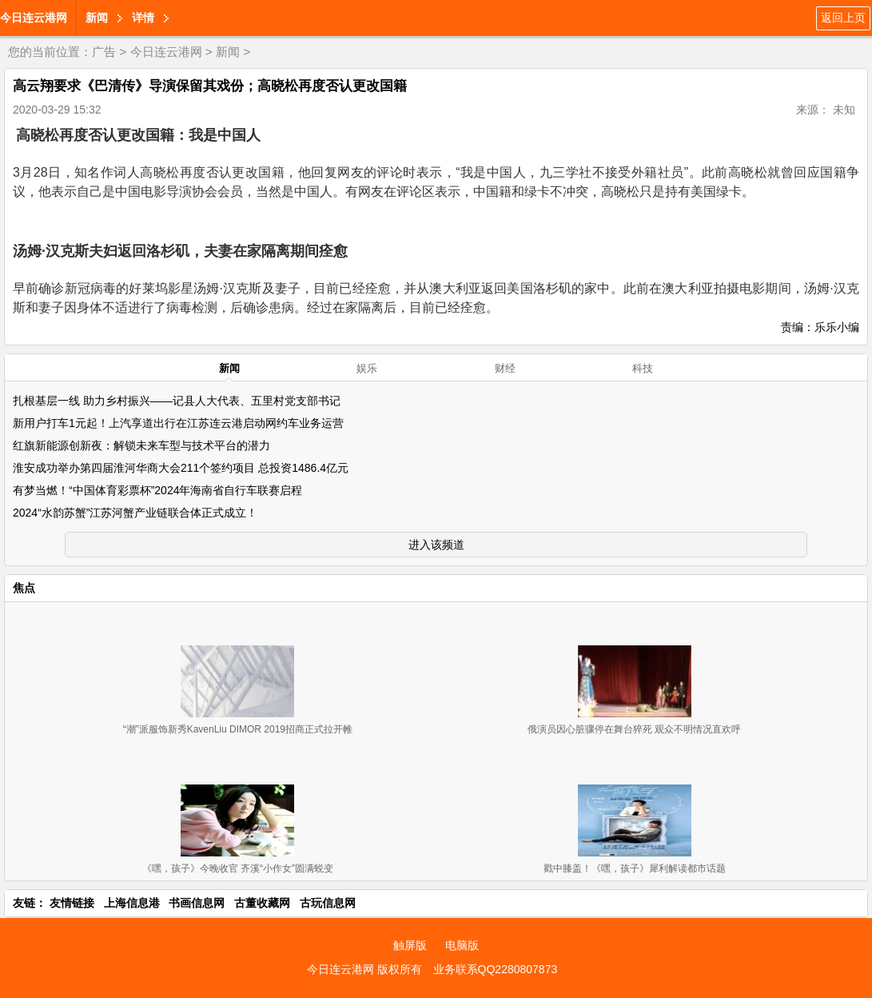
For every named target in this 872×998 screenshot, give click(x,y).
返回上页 (843, 17)
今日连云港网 (33, 17)
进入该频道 (436, 544)
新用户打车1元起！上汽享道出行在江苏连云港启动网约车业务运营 (178, 423)
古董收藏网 (262, 902)
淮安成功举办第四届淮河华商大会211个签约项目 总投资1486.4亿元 (180, 467)
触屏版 (410, 945)
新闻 (97, 17)
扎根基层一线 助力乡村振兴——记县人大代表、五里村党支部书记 (176, 400)
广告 (104, 51)
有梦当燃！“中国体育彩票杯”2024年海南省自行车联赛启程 (157, 490)
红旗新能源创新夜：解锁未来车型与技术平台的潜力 (141, 445)
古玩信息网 (328, 902)
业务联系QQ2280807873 (495, 969)
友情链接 (72, 902)
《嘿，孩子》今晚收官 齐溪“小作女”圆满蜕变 (237, 868)
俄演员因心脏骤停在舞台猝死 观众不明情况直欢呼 (634, 729)
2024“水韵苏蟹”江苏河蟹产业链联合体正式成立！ (135, 512)
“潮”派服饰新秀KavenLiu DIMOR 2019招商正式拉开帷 (237, 729)
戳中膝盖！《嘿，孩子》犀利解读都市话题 (635, 868)
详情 (143, 17)
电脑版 (462, 945)
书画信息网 (197, 902)
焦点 (24, 587)
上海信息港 (132, 902)
